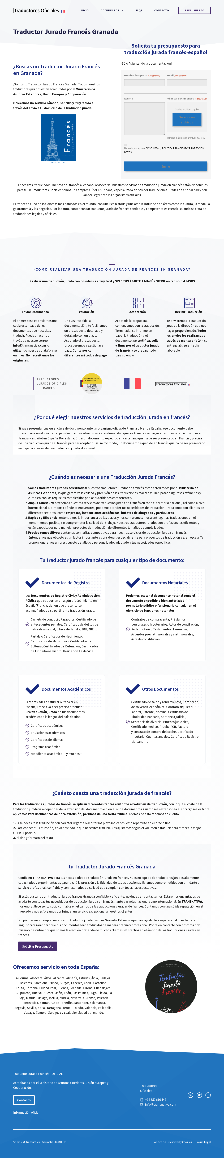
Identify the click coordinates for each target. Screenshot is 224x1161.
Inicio (84, 10)
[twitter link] (199, 1093)
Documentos (115, 10)
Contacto (161, 10)
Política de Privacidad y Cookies (172, 1141)
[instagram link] (190, 1093)
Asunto (128, 98)
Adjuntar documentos (187, 99)
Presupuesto (194, 10)
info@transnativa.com (29, 344)
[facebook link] (208, 1093)
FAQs (139, 10)
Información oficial (26, 1111)
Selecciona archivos (187, 119)
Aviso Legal (204, 1141)
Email (176, 75)
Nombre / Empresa (142, 75)
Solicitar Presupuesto (37, 945)
